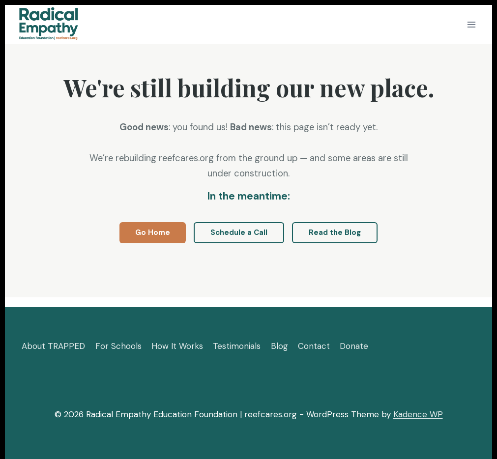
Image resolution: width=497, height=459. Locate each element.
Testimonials (237, 346)
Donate (354, 346)
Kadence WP (418, 414)
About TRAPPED (53, 346)
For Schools (118, 346)
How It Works (177, 346)
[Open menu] (471, 24)
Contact (314, 346)
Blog (279, 346)
